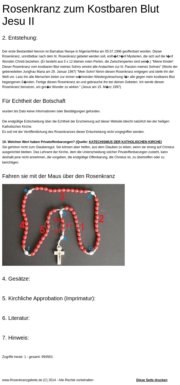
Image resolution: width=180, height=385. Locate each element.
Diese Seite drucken (151, 380)
